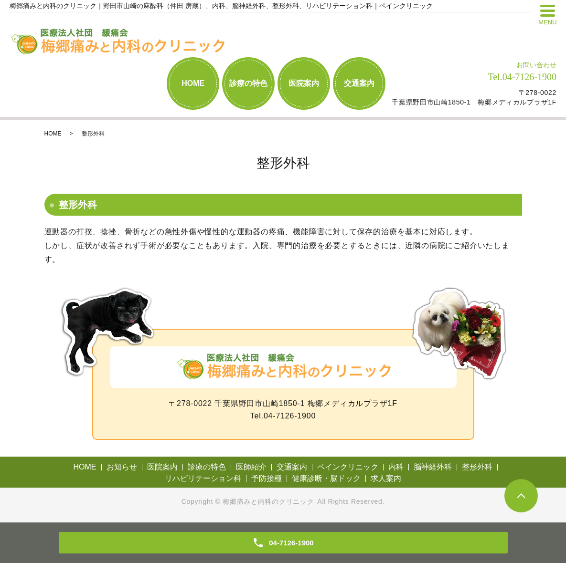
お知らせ (122, 467)
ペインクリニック (347, 467)
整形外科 (477, 467)
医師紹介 (251, 467)
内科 (396, 467)
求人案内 (386, 478)
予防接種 (266, 478)
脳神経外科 (433, 467)
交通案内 (359, 83)
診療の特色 (248, 83)
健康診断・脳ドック (326, 478)
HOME (193, 83)
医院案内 (303, 83)
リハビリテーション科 (203, 478)
